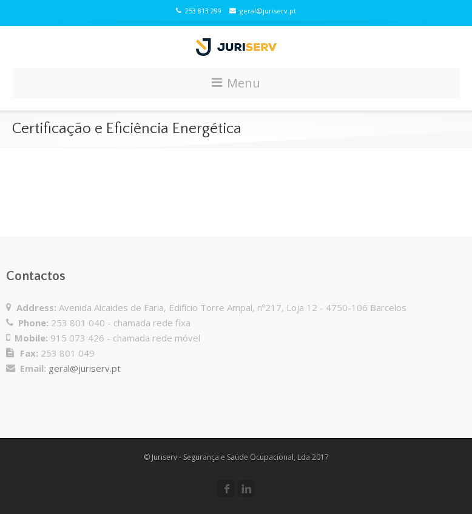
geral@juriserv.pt (262, 10)
